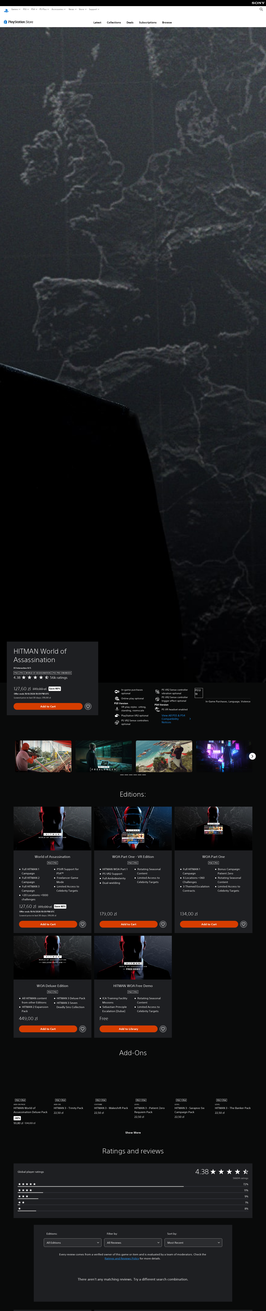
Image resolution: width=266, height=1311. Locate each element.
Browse (167, 19)
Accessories (57, 9)
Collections (114, 19)
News (71, 9)
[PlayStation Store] (19, 18)
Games (14, 9)
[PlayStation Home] (6, 9)
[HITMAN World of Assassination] (43, 753)
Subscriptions (148, 19)
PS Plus (43, 9)
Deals (130, 19)
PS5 (25, 9)
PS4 (33, 9)
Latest (97, 19)
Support (93, 9)
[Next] (252, 753)
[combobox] (72, 1239)
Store (81, 9)
